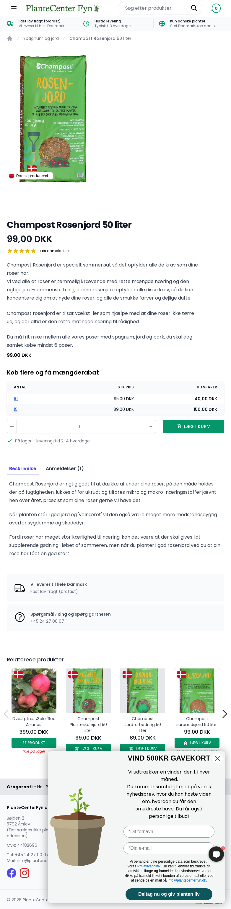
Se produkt (33, 742)
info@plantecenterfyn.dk (187, 880)
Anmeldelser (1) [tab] (65, 468)
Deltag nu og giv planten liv (169, 894)
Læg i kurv (197, 742)
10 (16, 399)
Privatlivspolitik (149, 866)
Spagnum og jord (41, 38)
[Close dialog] (217, 758)
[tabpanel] (115, 120)
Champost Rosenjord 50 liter (100, 38)
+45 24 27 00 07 (32, 855)
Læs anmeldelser (54, 250)
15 (15, 409)
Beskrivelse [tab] (22, 468)
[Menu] (14, 8)
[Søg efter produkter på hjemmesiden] (160, 8)
